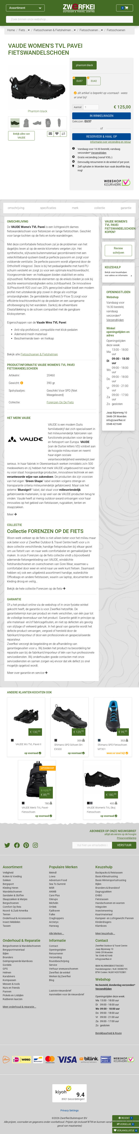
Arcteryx (53, 922)
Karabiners (9, 976)
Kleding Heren (10, 887)
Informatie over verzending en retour (110, 141)
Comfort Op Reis (12, 906)
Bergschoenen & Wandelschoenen (22, 945)
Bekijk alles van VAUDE (21, 135)
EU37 (78, 79)
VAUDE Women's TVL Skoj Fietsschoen (101, 810)
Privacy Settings (69, 1110)
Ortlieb (52, 906)
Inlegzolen (101, 906)
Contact (53, 945)
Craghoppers (56, 918)
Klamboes (101, 925)
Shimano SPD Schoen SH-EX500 (68, 747)
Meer (12, 514)
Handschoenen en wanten (110, 903)
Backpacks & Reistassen (109, 872)
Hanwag (54, 925)
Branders (8, 957)
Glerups (53, 899)
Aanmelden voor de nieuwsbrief (66, 994)
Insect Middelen (11, 922)
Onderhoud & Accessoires (17, 918)
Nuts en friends (11, 987)
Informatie (57, 940)
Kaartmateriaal (103, 914)
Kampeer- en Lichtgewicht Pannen (114, 918)
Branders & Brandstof (107, 887)
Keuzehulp (103, 867)
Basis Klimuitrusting (106, 876)
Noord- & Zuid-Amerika (15, 910)
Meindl (52, 872)
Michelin (53, 903)
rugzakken (66, 503)
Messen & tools (11, 983)
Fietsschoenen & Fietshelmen (39, 354)
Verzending (55, 957)
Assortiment (25, 8)
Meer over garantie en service (27, 673)
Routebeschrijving (59, 961)
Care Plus (54, 895)
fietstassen (51, 503)
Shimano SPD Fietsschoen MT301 (112, 747)
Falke (52, 914)
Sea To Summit (57, 884)
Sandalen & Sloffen (13, 895)
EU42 (92, 79)
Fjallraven (54, 910)
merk (75, 208)
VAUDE (53, 559)
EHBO (98, 895)
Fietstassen (101, 899)
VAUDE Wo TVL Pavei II (28, 744)
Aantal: (78, 107)
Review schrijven (118, 250)
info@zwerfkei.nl (115, 420)
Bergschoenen (11, 903)
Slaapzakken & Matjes (15, 899)
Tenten (6, 914)
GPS (5, 968)
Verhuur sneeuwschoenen (63, 968)
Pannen (7, 991)
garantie (126, 208)
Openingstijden (57, 949)
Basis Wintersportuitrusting (110, 880)
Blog (51, 980)
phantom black (84, 65)
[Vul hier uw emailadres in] (92, 845)
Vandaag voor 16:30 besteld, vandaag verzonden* (115, 311)
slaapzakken (15, 507)
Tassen (7, 925)
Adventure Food (58, 880)
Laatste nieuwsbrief (60, 990)
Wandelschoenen (12, 891)
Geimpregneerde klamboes (18, 961)
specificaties (48, 208)
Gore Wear (66, 564)
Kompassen (9, 980)
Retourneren (56, 953)
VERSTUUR (124, 845)
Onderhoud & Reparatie (21, 940)
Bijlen (98, 884)
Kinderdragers (103, 922)
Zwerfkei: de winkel (59, 972)
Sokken (7, 880)
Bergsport (8, 884)
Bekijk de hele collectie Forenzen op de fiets (36, 588)
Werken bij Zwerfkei (60, 976)
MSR (51, 887)
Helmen (7, 972)
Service (53, 964)
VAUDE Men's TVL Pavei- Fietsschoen (35, 810)
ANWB (52, 891)
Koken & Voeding (12, 876)
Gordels (7, 964)
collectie (99, 208)
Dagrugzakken (103, 891)
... (28, 30)
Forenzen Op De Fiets (60, 402)
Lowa (52, 876)
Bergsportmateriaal (14, 949)
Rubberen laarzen (12, 999)
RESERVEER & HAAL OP (101, 136)
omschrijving (16, 208)
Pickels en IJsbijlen (13, 995)
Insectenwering (104, 910)
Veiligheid (8, 872)
